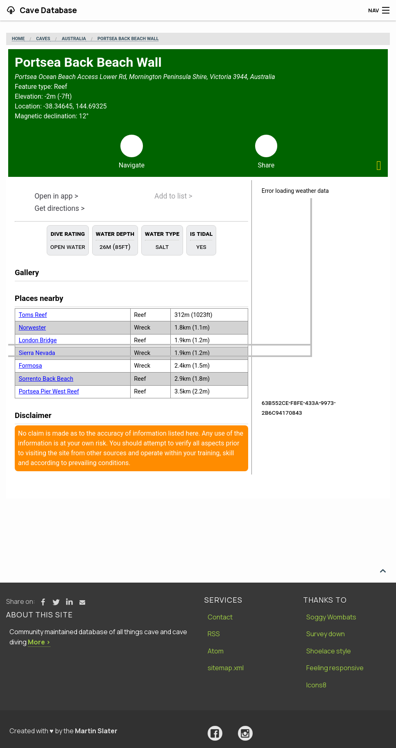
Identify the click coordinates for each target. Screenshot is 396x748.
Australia (74, 38)
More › (39, 641)
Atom (216, 650)
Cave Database (47, 10)
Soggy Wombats (331, 616)
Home (18, 38)
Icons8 (316, 684)
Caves (43, 38)
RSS (214, 633)
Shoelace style (328, 650)
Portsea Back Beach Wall (127, 38)
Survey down (325, 633)
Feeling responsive (335, 667)
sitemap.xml (226, 667)
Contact (220, 616)
